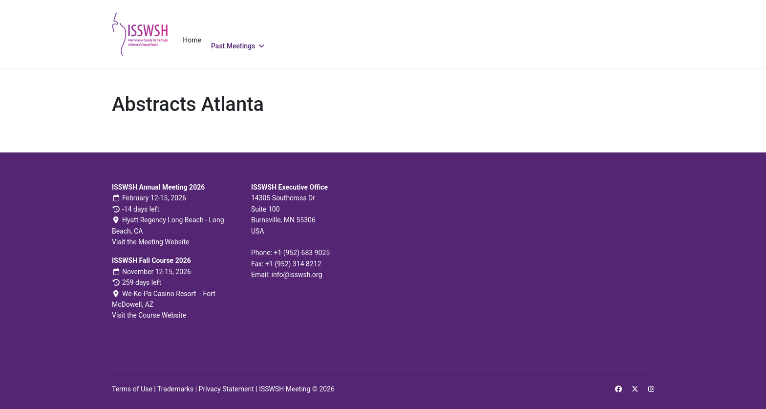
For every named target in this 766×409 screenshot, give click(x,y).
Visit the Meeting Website (150, 242)
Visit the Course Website (149, 315)
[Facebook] (618, 389)
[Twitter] (635, 389)
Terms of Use (132, 389)
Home (192, 40)
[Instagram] (651, 389)
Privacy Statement (226, 389)
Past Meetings (233, 46)
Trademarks (175, 389)
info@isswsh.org (297, 275)
